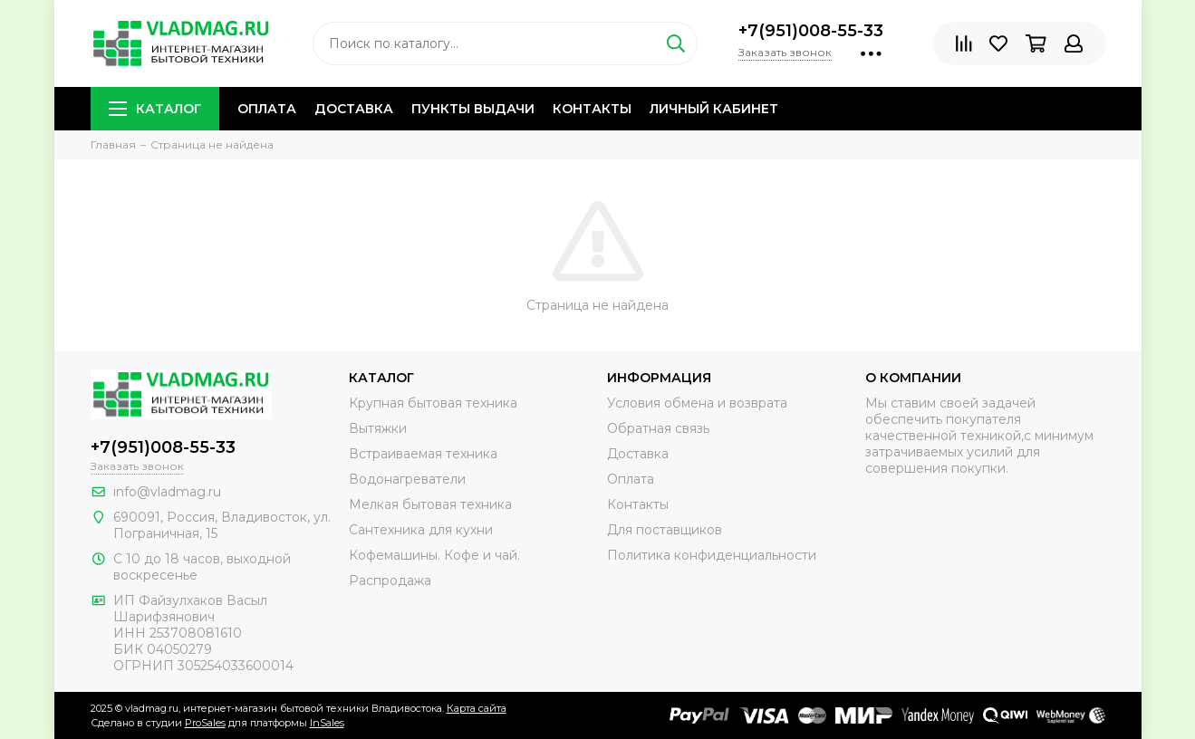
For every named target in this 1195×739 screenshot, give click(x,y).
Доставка (353, 109)
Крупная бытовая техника (433, 403)
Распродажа (390, 580)
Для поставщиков (664, 530)
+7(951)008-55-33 (810, 31)
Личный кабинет (714, 109)
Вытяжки (378, 428)
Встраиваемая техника (423, 454)
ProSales (205, 722)
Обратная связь (658, 428)
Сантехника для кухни (421, 530)
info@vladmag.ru (167, 492)
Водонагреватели (407, 479)
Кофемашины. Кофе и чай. (434, 555)
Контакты (592, 109)
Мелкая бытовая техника (430, 504)
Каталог (155, 109)
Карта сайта (476, 708)
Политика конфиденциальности (711, 555)
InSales (327, 722)
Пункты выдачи (473, 109)
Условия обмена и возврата (697, 403)
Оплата (266, 109)
